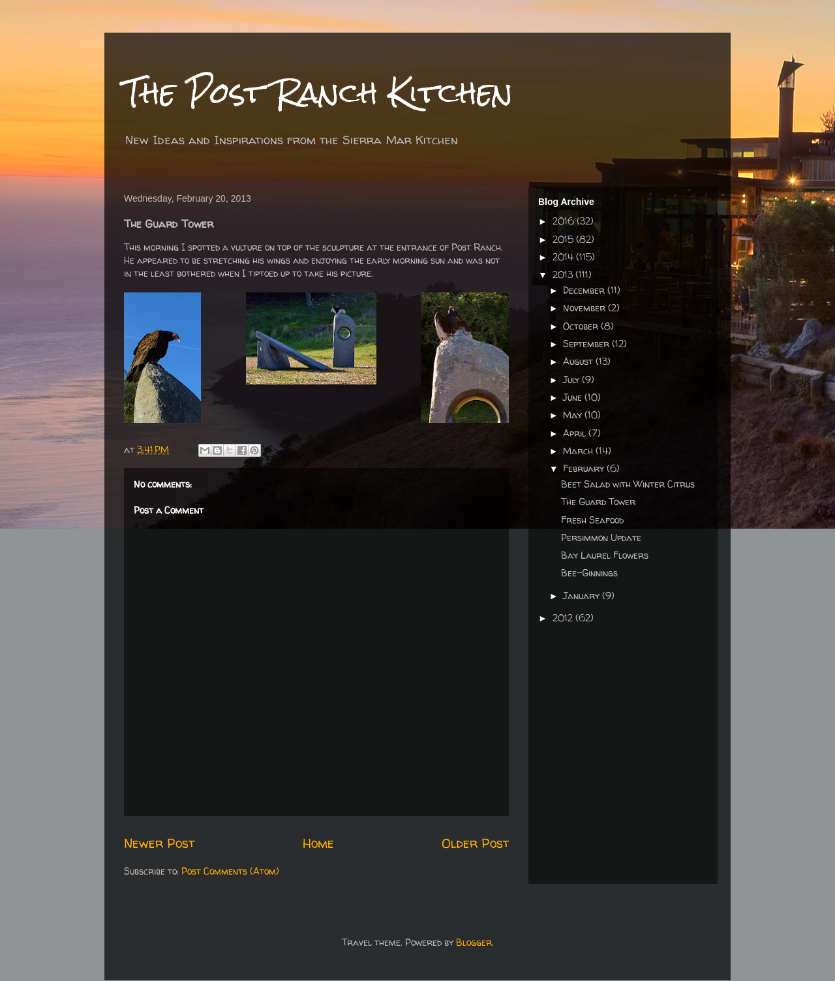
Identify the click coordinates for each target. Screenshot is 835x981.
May (573, 415)
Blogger (474, 942)
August (579, 361)
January (582, 595)
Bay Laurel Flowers (604, 555)
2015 (564, 239)
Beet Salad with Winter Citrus (628, 484)
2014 (564, 257)
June (573, 397)
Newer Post (159, 843)
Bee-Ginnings (589, 573)
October (582, 326)
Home (318, 843)
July (572, 379)
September (587, 343)
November (585, 308)
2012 (564, 618)
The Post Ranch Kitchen (318, 92)
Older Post (475, 843)
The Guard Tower (598, 501)
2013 (564, 274)
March (579, 450)
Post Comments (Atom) (230, 871)
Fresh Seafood (592, 520)
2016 (565, 221)
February (585, 468)
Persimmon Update (601, 537)
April (575, 433)
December (585, 290)
